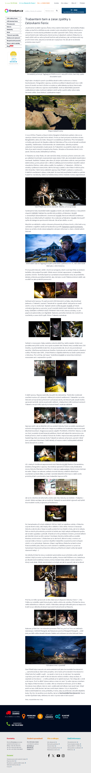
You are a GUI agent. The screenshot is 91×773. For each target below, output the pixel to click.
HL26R (73, 218)
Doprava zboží (11, 761)
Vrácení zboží (51, 746)
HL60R (52, 211)
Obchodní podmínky (52, 744)
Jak (26, 498)
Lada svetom (64, 469)
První (27, 270)
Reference (70, 749)
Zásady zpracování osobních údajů (16, 759)
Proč (27, 600)
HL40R (58, 215)
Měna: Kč (74, 3)
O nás (8, 766)
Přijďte (27, 3)
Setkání (28, 343)
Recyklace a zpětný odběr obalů (15, 763)
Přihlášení (82, 3)
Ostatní (10, 755)
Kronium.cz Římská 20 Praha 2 (30, 747)
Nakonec (28, 628)
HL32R (74, 213)
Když (27, 80)
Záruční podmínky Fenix (53, 748)
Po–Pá (43, 3)
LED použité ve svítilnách (74, 748)
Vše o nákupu (64, 3)
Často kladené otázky (74, 744)
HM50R (35, 213)
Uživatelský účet (72, 742)
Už (26, 464)
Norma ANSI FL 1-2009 (74, 746)
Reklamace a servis (52, 749)
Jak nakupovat (51, 742)
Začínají (28, 301)
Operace (28, 426)
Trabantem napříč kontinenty (72, 227)
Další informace (74, 738)
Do (26, 524)
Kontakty (56, 3)
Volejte (11, 3)
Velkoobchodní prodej (13, 764)
